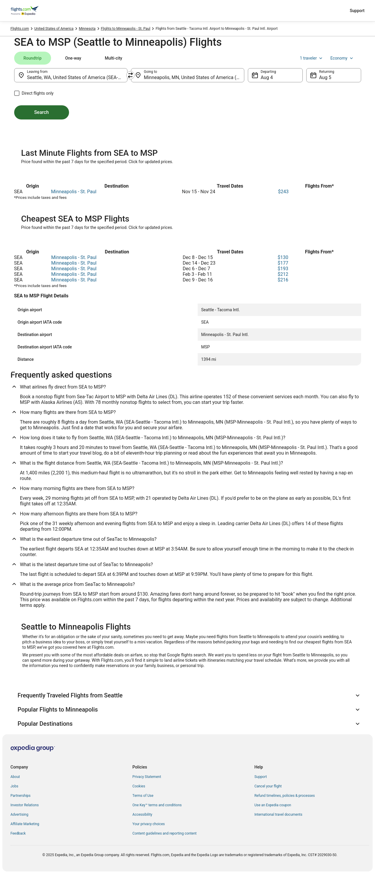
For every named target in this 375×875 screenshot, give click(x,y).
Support (357, 10)
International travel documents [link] (278, 814)
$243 (283, 191)
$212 (283, 274)
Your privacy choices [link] (148, 824)
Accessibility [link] (142, 814)
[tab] (32, 58)
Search (41, 112)
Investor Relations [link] (25, 805)
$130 (283, 257)
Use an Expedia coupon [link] (272, 805)
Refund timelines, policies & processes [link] (284, 796)
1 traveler (311, 58)
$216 (283, 280)
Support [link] (260, 777)
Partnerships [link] (21, 796)
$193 (283, 268)
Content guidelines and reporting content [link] (164, 833)
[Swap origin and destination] (130, 75)
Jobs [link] (14, 786)
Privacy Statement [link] (146, 777)
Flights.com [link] (20, 29)
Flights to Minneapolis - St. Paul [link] (125, 29)
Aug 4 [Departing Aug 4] (267, 77)
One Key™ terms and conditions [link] (157, 805)
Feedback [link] (18, 833)
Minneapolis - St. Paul (73, 191)
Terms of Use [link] (142, 796)
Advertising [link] (19, 814)
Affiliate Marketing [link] (25, 824)
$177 (283, 263)
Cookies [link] (138, 786)
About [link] (15, 777)
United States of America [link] (53, 29)
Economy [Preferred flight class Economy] (342, 58)
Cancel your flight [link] (268, 786)
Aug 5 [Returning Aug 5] (325, 77)
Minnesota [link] (87, 29)
